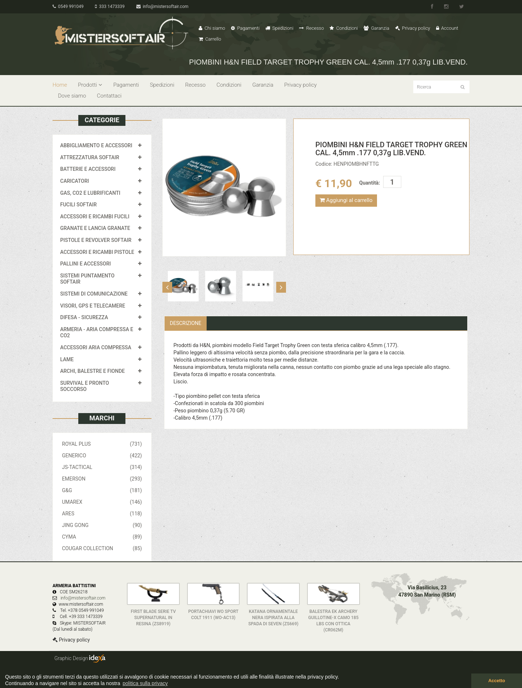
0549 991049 (68, 6)
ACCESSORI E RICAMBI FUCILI (94, 216)
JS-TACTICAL (102, 467)
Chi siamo (212, 28)
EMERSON (102, 478)
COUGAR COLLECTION (102, 548)
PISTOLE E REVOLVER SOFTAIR (95, 240)
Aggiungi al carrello (346, 200)
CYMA (102, 536)
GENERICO (102, 455)
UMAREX (102, 502)
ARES (102, 513)
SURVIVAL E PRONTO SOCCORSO (84, 386)
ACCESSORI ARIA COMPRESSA (95, 347)
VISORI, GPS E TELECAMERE (92, 306)
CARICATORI (74, 181)
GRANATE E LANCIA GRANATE (95, 228)
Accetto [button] (496, 680)
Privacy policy (412, 28)
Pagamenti (245, 28)
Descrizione (186, 323)
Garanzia (376, 28)
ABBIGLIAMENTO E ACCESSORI (96, 145)
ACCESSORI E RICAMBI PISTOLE (97, 252)
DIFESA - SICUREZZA (84, 317)
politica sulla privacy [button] (145, 683)
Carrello (210, 39)
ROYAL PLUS (102, 444)
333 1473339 (109, 6)
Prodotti (90, 85)
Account (447, 28)
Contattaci (109, 95)
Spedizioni (279, 28)
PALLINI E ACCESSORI (85, 264)
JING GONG (102, 525)
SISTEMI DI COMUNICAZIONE (94, 294)
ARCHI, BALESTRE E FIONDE (92, 371)
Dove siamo (72, 95)
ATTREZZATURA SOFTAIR (89, 157)
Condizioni (344, 28)
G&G (102, 490)
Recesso (311, 28)
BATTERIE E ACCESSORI (88, 169)
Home (60, 85)
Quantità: (369, 183)
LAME (67, 359)
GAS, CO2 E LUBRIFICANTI (90, 193)
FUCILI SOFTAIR (78, 204)
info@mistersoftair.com (162, 6)
